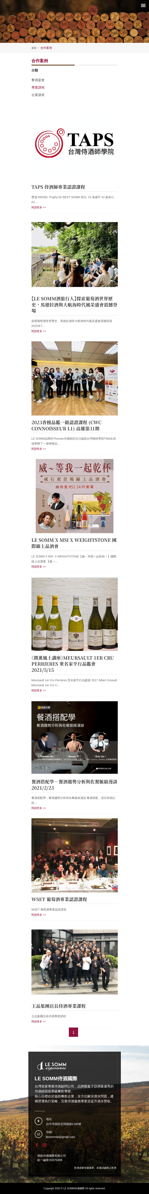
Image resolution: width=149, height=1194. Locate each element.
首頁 (35, 48)
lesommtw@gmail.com (60, 1137)
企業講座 (38, 95)
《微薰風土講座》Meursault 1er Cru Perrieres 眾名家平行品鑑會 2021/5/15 (72, 664)
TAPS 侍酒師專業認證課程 (58, 187)
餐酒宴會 (38, 80)
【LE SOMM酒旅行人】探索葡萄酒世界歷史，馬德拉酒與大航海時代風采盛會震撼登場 (74, 304)
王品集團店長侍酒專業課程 (58, 1006)
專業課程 (38, 87)
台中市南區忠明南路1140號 (63, 1124)
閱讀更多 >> (38, 207)
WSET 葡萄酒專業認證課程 (59, 899)
